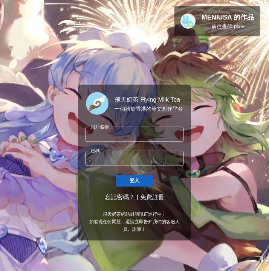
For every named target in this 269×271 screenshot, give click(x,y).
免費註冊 (152, 197)
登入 (134, 181)
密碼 (95, 150)
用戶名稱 (100, 126)
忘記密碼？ (120, 197)
